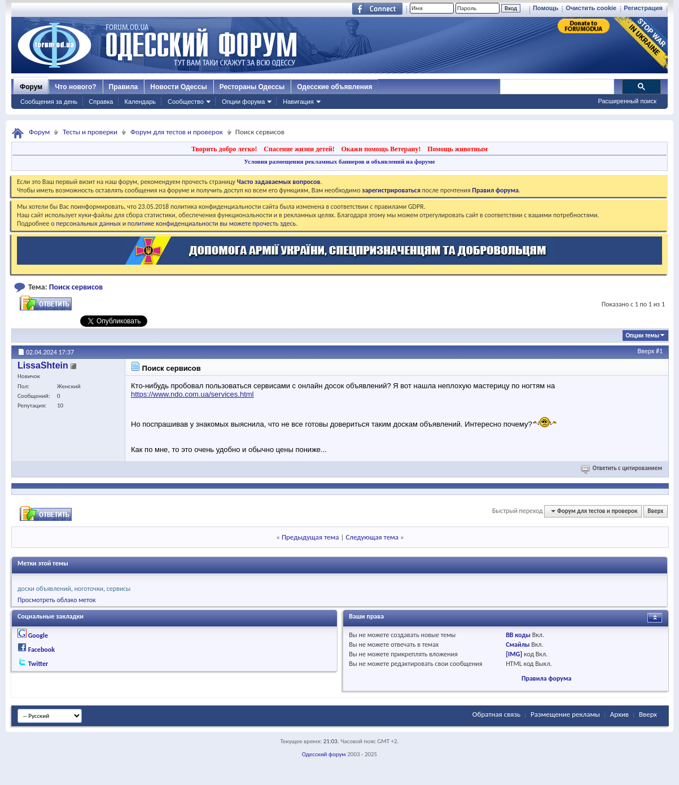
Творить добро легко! (224, 149)
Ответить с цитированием (622, 468)
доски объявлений (44, 589)
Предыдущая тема (310, 537)
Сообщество (186, 101)
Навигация (298, 101)
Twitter (38, 664)
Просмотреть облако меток (56, 600)
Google (38, 635)
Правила (123, 87)
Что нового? (75, 87)
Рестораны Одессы (252, 87)
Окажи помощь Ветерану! (380, 149)
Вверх (646, 351)
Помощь (545, 8)
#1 (659, 351)
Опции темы (642, 335)
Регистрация (643, 8)
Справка (101, 101)
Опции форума (243, 101)
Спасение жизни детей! (299, 149)
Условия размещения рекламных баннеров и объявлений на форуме (339, 161)
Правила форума (546, 678)
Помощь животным (457, 149)
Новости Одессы (178, 87)
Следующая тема (371, 537)
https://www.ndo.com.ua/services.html (192, 394)
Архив (619, 714)
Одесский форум (324, 754)
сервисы (119, 589)
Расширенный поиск (627, 101)
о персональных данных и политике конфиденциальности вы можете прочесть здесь (173, 223)
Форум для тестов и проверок (176, 132)
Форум (31, 87)
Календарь (140, 101)
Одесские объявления (334, 87)
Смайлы (517, 644)
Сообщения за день (48, 101)
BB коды (518, 635)
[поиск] (556, 86)
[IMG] (514, 654)
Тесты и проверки (90, 132)
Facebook (41, 650)
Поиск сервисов (76, 287)
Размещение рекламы (565, 714)
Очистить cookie (591, 8)
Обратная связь (496, 714)
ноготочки (88, 589)
